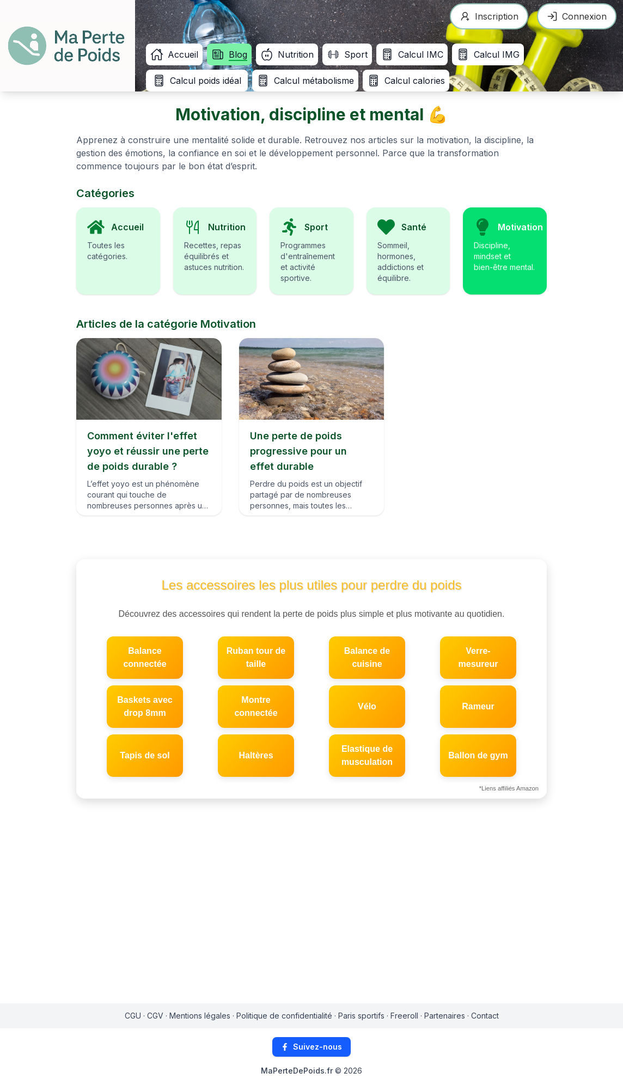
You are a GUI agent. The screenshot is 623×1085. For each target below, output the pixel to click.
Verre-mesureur (478, 657)
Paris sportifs (361, 1015)
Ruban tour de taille (256, 657)
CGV (155, 1015)
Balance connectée (144, 657)
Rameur (478, 706)
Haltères (256, 755)
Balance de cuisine (367, 657)
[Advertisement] (311, 905)
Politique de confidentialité (284, 1015)
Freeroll (404, 1015)
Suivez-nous (311, 1046)
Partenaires (444, 1015)
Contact (485, 1015)
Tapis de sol (144, 755)
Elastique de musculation (367, 755)
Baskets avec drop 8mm (144, 706)
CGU (133, 1015)
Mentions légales (199, 1015)
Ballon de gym (478, 755)
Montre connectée (255, 706)
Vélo (367, 706)
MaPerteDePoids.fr (297, 1070)
